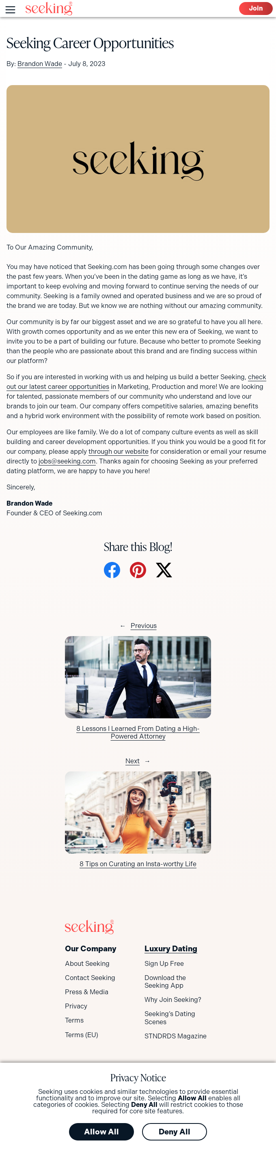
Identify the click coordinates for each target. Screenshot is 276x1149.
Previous (144, 626)
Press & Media (86, 992)
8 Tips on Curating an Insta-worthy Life (138, 864)
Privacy (76, 1006)
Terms (74, 1020)
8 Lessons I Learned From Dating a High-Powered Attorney (138, 732)
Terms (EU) (81, 1035)
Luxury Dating (170, 948)
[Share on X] (164, 571)
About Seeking (87, 963)
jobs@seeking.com (67, 461)
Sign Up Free (164, 963)
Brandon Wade (39, 64)
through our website (118, 451)
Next (132, 761)
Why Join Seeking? (172, 1000)
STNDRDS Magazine (175, 1036)
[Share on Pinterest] (138, 571)
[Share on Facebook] (112, 571)
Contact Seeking (90, 978)
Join (256, 8)
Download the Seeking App (165, 981)
